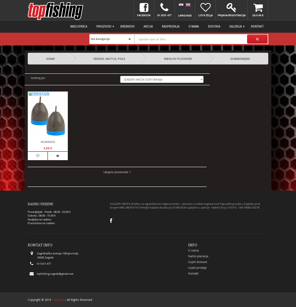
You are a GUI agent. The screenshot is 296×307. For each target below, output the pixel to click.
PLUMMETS (48, 142)
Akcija (148, 26)
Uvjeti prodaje (197, 268)
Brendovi (127, 26)
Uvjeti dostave (197, 262)
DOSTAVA (214, 26)
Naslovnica (78, 26)
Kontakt (257, 26)
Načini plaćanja (198, 256)
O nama (193, 26)
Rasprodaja (170, 26)
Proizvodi (103, 26)
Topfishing (59, 300)
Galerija (235, 26)
